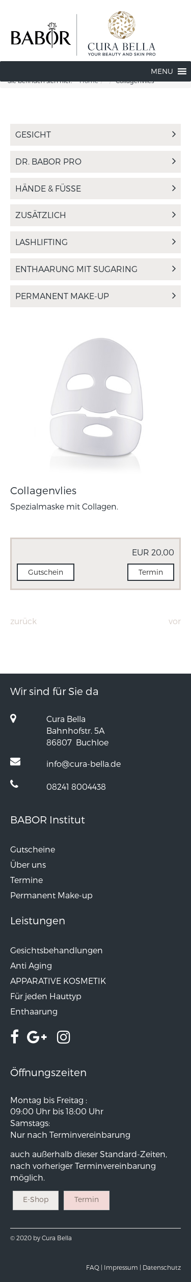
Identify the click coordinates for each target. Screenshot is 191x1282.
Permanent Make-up (95, 295)
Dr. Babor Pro (95, 161)
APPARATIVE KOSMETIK (58, 980)
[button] (162, 71)
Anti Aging (31, 965)
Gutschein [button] (45, 572)
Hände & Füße (95, 188)
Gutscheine (32, 849)
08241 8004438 (76, 786)
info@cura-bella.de (83, 763)
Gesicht (95, 134)
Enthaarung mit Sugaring (95, 268)
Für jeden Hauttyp (45, 996)
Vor (175, 621)
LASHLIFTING (95, 241)
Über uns (28, 864)
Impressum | (122, 1267)
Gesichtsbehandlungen (56, 950)
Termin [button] (151, 572)
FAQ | (94, 1267)
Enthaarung (34, 1011)
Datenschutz (162, 1267)
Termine (26, 880)
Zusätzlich (95, 214)
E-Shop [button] (35, 1199)
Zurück (23, 621)
